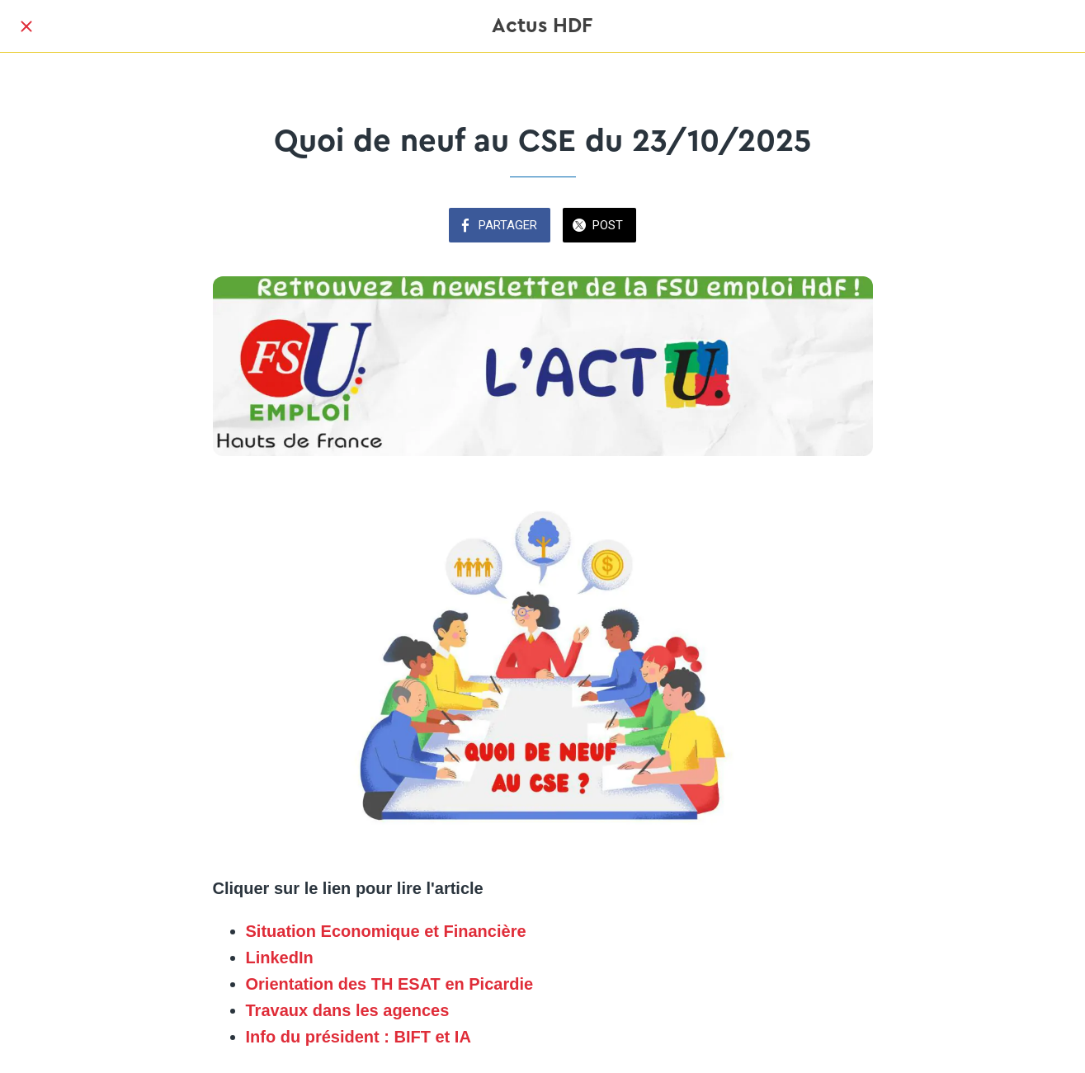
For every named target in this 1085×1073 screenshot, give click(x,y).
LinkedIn (280, 957)
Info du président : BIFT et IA (358, 1037)
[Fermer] (26, 26)
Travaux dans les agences (348, 1010)
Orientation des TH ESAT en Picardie (390, 984)
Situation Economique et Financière (386, 931)
